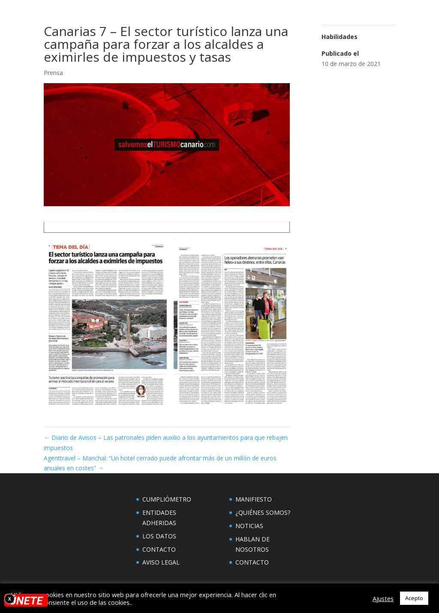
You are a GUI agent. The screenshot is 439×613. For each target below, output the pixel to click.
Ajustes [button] (383, 598)
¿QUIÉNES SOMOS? (262, 512)
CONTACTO (159, 549)
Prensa (53, 73)
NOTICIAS (249, 526)
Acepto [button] (414, 598)
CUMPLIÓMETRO (166, 499)
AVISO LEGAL (161, 562)
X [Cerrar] (9, 599)
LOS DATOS (159, 536)
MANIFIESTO (253, 499)
